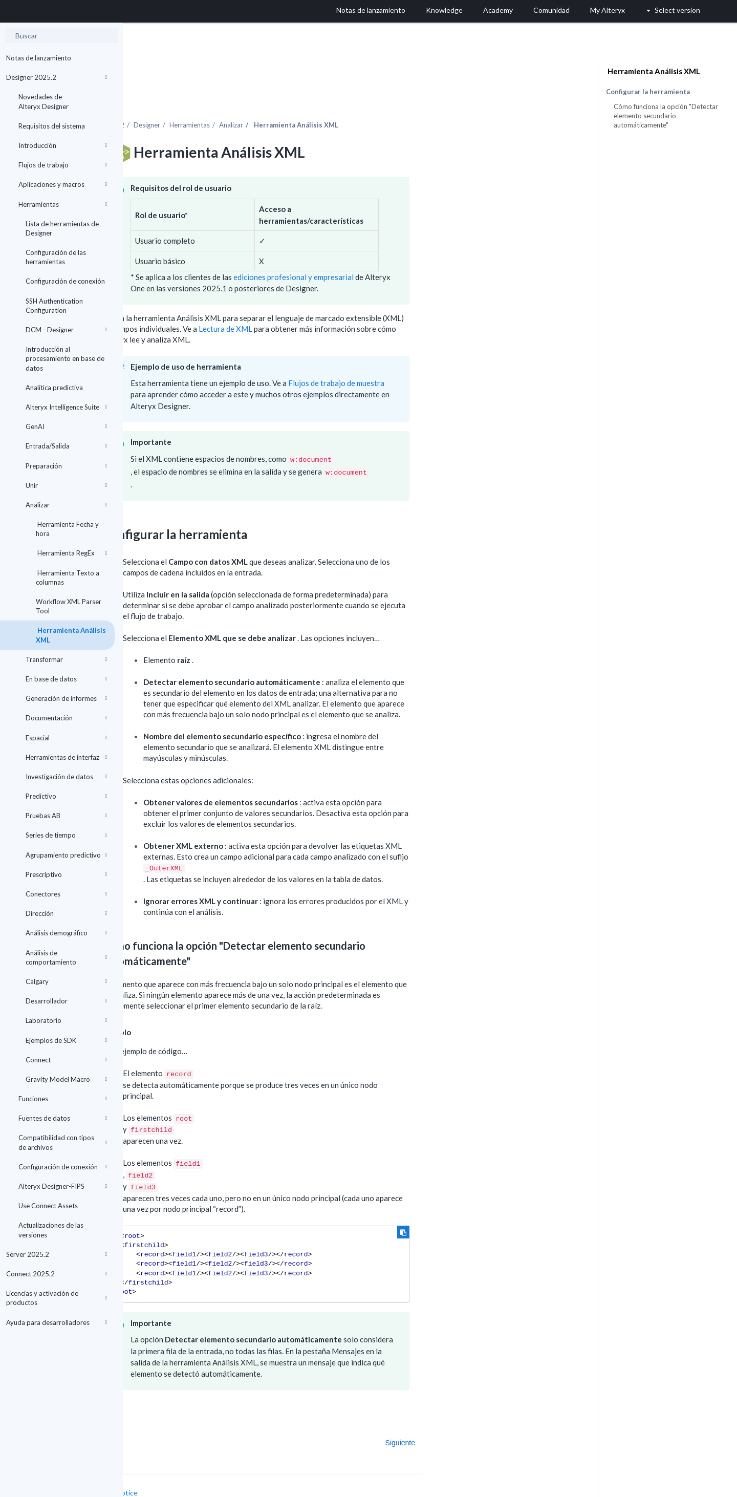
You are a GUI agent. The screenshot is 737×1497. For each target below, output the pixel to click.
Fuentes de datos (62, 1118)
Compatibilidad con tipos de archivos (62, 1142)
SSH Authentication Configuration (54, 305)
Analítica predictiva (54, 387)
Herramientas (62, 204)
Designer (269, 97)
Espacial (66, 738)
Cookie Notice (238, 1464)
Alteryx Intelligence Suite (66, 407)
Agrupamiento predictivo (66, 855)
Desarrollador (66, 1001)
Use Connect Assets (48, 1206)
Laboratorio (66, 1020)
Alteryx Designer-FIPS (62, 1186)
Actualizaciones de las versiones (50, 1229)
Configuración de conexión (65, 281)
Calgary (66, 981)
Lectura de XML (349, 300)
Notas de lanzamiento (38, 58)
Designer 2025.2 (56, 77)
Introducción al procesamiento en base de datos (65, 358)
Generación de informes (66, 698)
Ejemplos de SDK (66, 1040)
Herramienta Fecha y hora (67, 529)
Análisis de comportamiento (66, 957)
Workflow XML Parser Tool (68, 606)
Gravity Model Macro (66, 1079)
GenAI (66, 426)
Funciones (62, 1099)
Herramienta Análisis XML (71, 635)
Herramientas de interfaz (66, 757)
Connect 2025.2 (56, 1274)
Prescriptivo (66, 874)
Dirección (66, 913)
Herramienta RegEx (71, 553)
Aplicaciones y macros (62, 184)
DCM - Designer (66, 330)
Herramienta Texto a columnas (67, 577)
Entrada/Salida (66, 446)
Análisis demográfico (66, 933)
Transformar (66, 659)
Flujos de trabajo (62, 165)
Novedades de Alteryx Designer (43, 101)
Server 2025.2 (56, 1254)
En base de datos (66, 679)
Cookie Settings (161, 1474)
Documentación (66, 718)
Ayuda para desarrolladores (56, 1322)
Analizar (66, 505)
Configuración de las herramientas (56, 257)
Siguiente (523, 1414)
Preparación (66, 466)
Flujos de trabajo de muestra (459, 354)
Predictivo (66, 796)
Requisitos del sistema (51, 126)
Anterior (155, 1414)
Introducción (62, 145)
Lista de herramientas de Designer (62, 228)
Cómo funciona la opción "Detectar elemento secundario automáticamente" (666, 115)
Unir (66, 485)
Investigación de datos (66, 777)
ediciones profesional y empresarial (416, 248)
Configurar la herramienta (648, 92)
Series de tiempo (66, 835)
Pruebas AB (66, 815)
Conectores (66, 894)
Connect (66, 1060)
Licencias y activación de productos (56, 1298)
